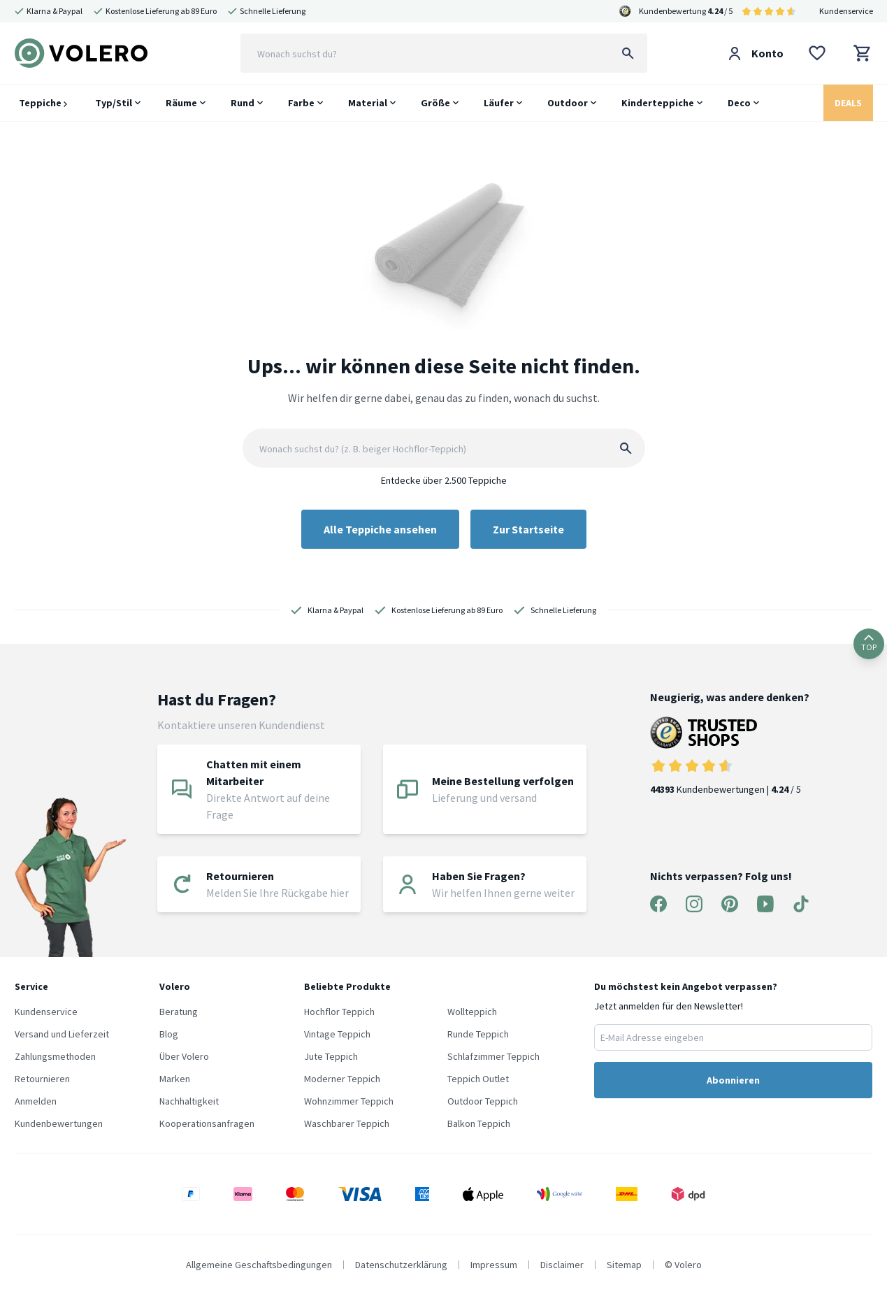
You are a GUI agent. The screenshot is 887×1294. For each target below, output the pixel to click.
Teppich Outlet (478, 1078)
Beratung (178, 1011)
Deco (739, 102)
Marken (174, 1078)
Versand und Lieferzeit (62, 1034)
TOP (869, 643)
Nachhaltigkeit (189, 1101)
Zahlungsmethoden (55, 1056)
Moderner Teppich (342, 1078)
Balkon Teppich (478, 1123)
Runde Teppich (478, 1034)
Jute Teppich (331, 1056)
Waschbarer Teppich (346, 1123)
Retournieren (42, 1078)
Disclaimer (562, 1264)
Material (367, 102)
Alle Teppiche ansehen (380, 529)
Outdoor (567, 102)
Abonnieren (733, 1080)
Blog (168, 1034)
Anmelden (36, 1101)
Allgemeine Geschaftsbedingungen (259, 1264)
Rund (242, 102)
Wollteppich (472, 1011)
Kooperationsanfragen (206, 1123)
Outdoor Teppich (482, 1101)
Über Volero (184, 1056)
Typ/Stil (113, 102)
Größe (435, 102)
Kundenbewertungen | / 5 (729, 756)
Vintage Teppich (337, 1034)
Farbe (301, 102)
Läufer (499, 102)
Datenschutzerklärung (401, 1264)
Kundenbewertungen (59, 1123)
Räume (181, 102)
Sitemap (624, 1264)
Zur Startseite (528, 529)
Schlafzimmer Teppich (493, 1056)
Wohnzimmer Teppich (349, 1101)
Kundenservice (846, 11)
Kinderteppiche (657, 102)
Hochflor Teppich (339, 1011)
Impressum (493, 1264)
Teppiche (43, 102)
